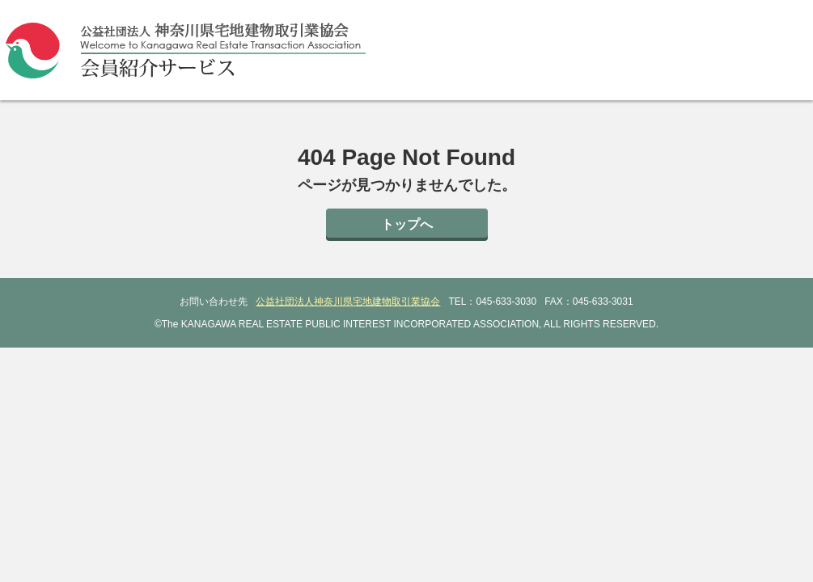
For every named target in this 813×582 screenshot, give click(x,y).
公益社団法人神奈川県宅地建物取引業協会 (348, 301)
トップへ (407, 224)
